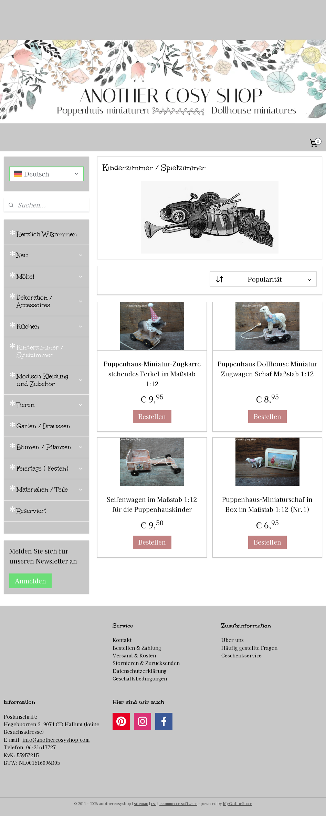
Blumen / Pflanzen (50, 447)
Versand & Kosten (134, 655)
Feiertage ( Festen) (50, 468)
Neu (50, 255)
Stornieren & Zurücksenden (146, 662)
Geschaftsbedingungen (140, 678)
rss (153, 803)
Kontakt (122, 639)
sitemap (141, 803)
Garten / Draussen (43, 426)
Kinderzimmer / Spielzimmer (40, 351)
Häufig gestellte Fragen (249, 647)
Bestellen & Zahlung (137, 647)
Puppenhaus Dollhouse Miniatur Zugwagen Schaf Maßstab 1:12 (267, 368)
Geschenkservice (241, 655)
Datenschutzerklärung (140, 670)
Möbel (50, 276)
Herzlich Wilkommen (47, 234)
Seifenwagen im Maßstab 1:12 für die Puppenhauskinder (152, 504)
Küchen (50, 326)
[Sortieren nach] (263, 279)
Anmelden (30, 580)
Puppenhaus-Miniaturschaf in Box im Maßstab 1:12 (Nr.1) (267, 504)
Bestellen (152, 416)
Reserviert (31, 511)
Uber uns (232, 639)
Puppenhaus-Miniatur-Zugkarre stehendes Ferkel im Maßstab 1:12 (151, 373)
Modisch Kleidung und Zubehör (50, 380)
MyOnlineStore (237, 803)
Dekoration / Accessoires (50, 301)
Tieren (50, 405)
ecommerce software (178, 803)
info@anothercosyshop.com (56, 739)
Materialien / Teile (50, 489)
